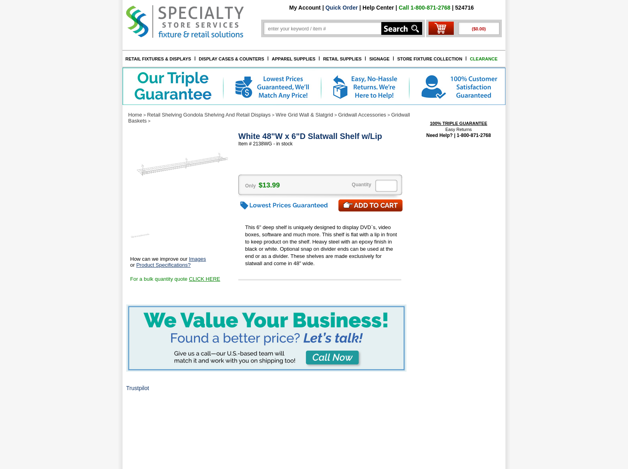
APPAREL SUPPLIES (294, 58)
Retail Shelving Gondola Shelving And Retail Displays (209, 115)
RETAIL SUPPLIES (342, 58)
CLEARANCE (483, 58)
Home (135, 115)
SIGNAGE (379, 58)
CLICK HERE (204, 279)
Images (197, 259)
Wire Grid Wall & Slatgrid (304, 115)
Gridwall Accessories (362, 115)
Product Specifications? (163, 265)
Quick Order (341, 7)
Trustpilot (137, 388)
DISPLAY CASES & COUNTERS (231, 58)
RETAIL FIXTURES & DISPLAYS (158, 58)
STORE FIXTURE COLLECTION (429, 58)
